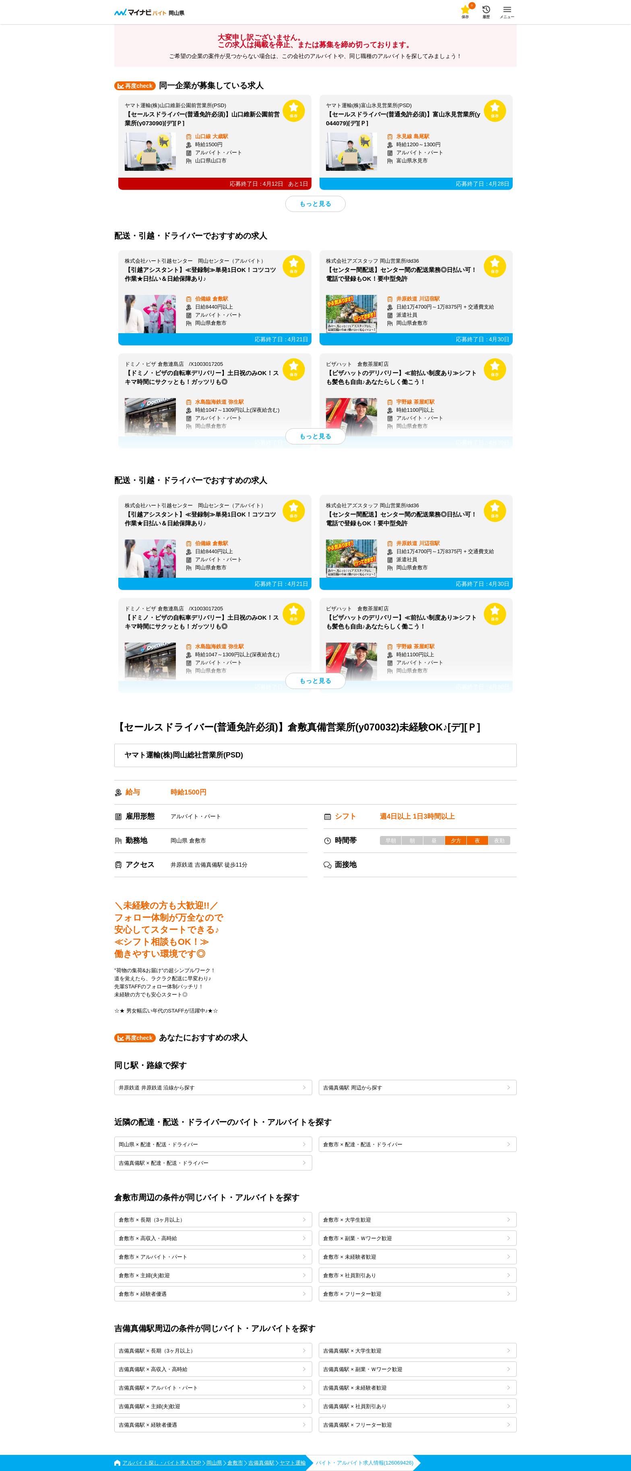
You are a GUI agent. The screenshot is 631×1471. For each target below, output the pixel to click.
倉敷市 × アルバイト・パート (212, 1257)
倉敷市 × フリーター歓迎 (416, 1294)
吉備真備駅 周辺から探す (416, 1088)
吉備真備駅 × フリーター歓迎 (416, 1425)
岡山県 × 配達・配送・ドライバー (212, 1144)
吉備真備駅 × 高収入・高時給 (212, 1369)
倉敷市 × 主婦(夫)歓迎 (212, 1275)
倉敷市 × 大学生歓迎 (416, 1220)
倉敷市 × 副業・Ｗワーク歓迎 (416, 1238)
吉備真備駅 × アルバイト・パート (212, 1388)
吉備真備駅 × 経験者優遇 (212, 1425)
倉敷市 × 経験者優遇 (212, 1294)
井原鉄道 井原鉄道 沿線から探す (212, 1088)
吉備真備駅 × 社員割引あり (416, 1406)
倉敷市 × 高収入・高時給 (212, 1238)
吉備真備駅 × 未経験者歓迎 (416, 1388)
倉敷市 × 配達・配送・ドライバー (416, 1144)
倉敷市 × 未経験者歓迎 (416, 1257)
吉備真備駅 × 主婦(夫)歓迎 (212, 1406)
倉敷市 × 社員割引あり (416, 1275)
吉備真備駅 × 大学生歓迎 (416, 1351)
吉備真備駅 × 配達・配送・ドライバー (212, 1163)
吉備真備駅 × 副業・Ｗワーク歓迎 (416, 1369)
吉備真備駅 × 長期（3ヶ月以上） (212, 1351)
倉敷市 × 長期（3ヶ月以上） (212, 1220)
